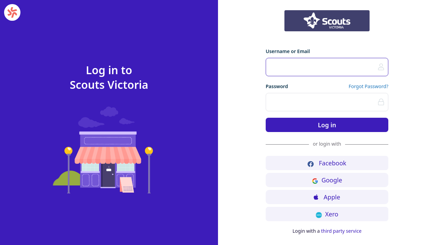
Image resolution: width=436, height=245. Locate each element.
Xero (327, 214)
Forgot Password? (368, 86)
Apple (327, 197)
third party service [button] (341, 231)
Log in (327, 125)
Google (327, 180)
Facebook (327, 163)
